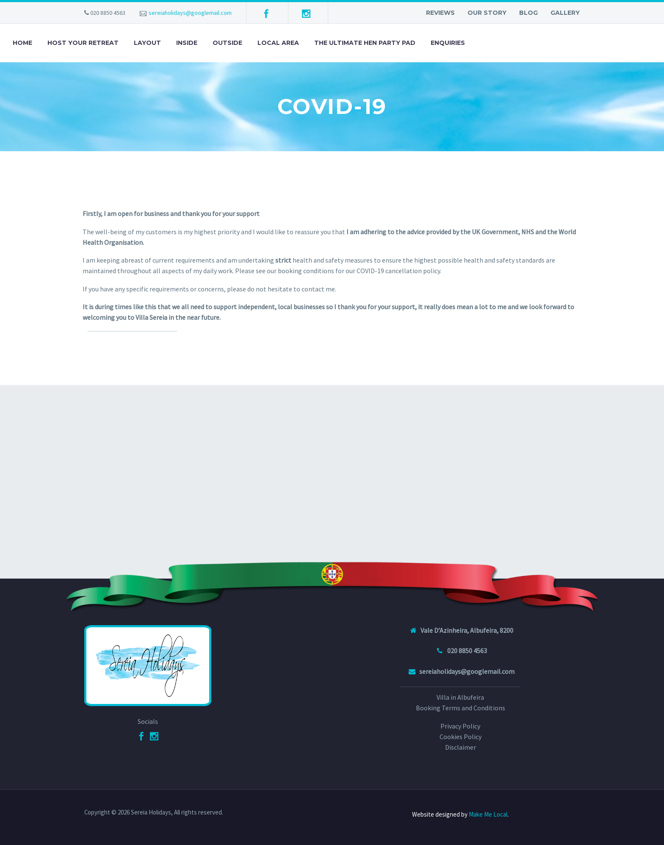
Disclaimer (460, 747)
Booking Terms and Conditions (460, 708)
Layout (147, 43)
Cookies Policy (460, 736)
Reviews (440, 13)
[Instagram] (154, 736)
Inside (186, 43)
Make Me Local (488, 814)
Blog (528, 13)
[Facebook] (141, 736)
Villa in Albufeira (460, 697)
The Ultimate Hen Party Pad (364, 43)
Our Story (487, 13)
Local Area (278, 43)
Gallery (565, 13)
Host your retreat (83, 43)
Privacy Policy (460, 726)
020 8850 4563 (107, 13)
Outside (227, 43)
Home (22, 43)
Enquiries (448, 43)
